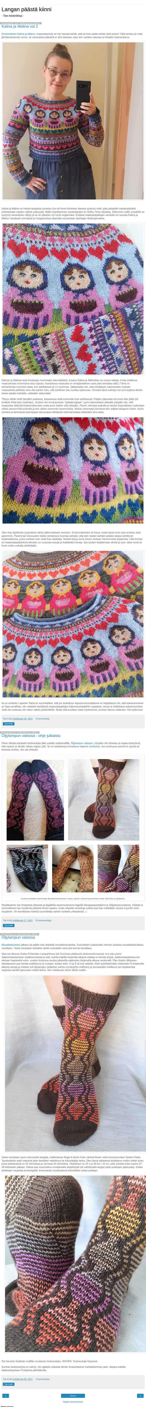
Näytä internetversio (73, 1402)
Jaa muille (8, 724)
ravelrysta (94, 746)
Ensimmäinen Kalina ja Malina (18, 34)
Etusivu (73, 1396)
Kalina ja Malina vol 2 (20, 26)
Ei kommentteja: (44, 920)
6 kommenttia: (43, 718)
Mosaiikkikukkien (11, 945)
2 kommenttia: (43, 1379)
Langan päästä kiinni (26, 9)
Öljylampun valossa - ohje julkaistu (31, 735)
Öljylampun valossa (81, 743)
